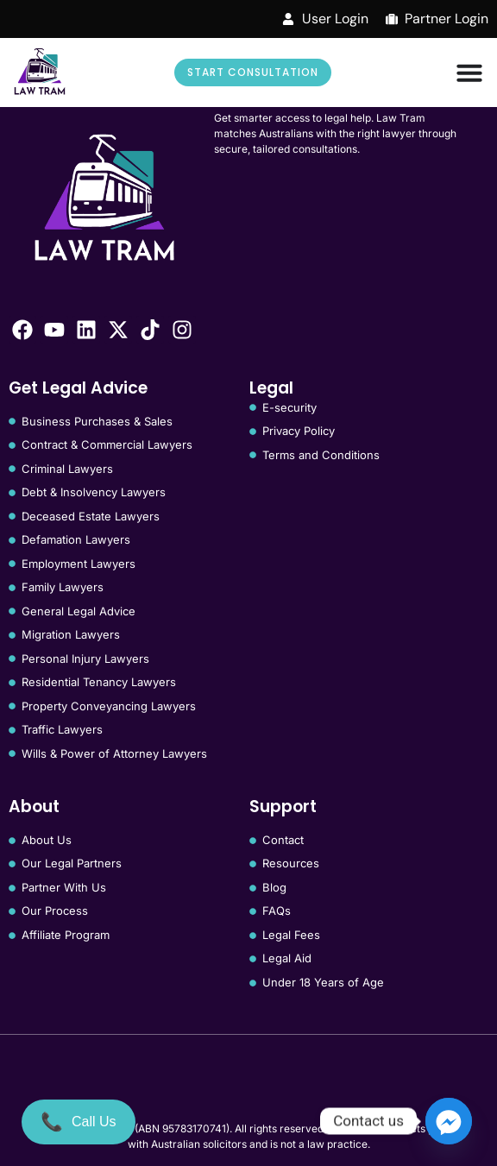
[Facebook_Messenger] (448, 1121)
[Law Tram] (40, 72)
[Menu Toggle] (469, 72)
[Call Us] (78, 1122)
